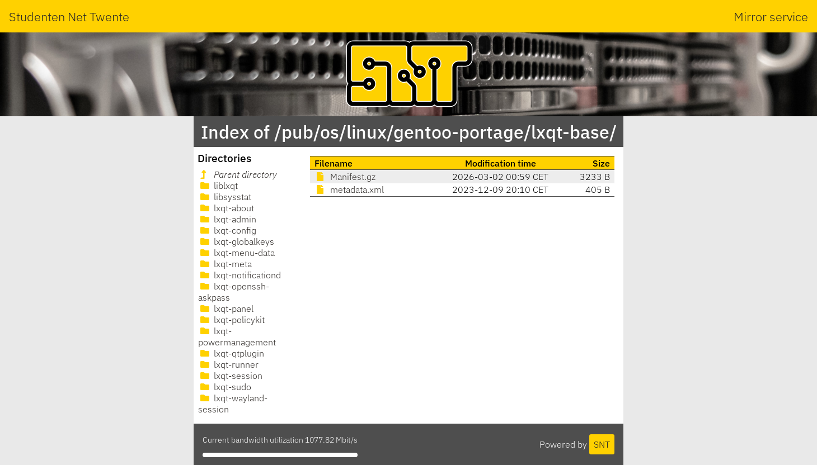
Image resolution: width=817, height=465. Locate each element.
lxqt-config (227, 230)
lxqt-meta (225, 263)
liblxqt (218, 185)
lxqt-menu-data (236, 252)
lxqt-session (230, 375)
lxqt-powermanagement (237, 336)
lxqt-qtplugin (231, 353)
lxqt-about (226, 207)
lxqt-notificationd (239, 275)
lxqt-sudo (224, 386)
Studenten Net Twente (69, 16)
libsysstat (224, 196)
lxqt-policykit (231, 319)
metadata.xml (349, 189)
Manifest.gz (344, 176)
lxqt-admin (227, 219)
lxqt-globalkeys (236, 241)
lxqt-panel (225, 308)
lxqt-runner (228, 364)
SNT (602, 444)
